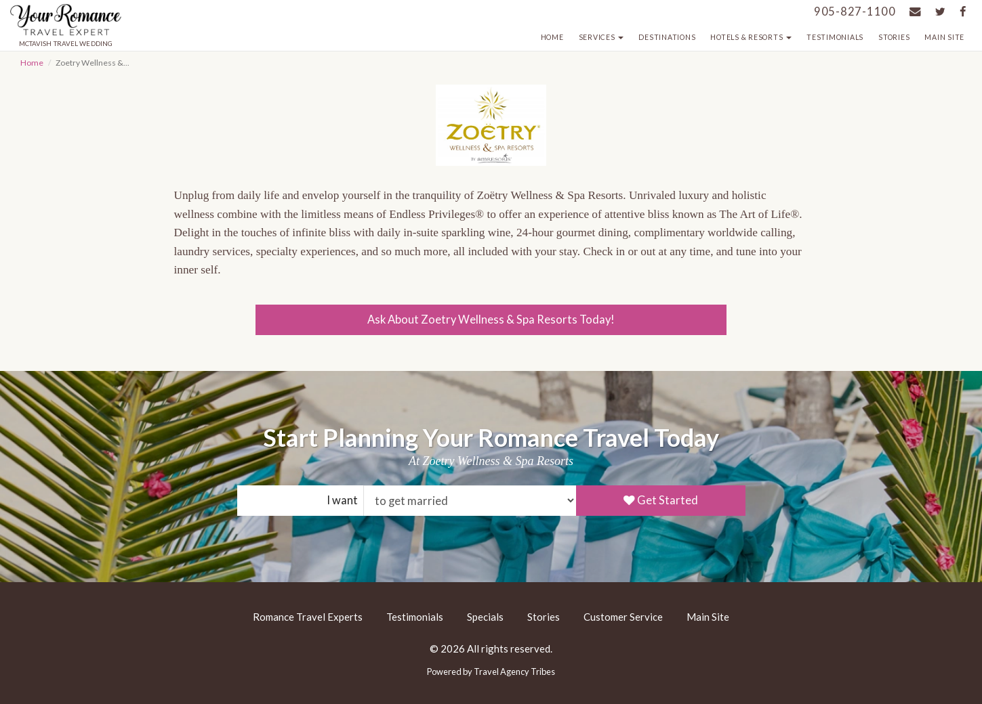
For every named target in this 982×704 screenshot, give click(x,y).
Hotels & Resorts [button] (751, 37)
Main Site (944, 37)
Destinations (666, 37)
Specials (485, 617)
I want (342, 500)
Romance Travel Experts (308, 617)
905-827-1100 (855, 11)
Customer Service (623, 617)
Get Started (660, 500)
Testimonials (834, 37)
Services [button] (601, 37)
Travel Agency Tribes (514, 671)
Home (552, 37)
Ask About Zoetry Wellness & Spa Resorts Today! (491, 319)
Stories (893, 37)
